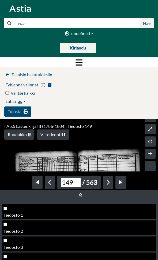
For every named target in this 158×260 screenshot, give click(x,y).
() (28, 84)
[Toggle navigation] (79, 62)
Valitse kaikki (23, 92)
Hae (147, 23)
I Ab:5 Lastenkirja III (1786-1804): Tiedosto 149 (48, 126)
